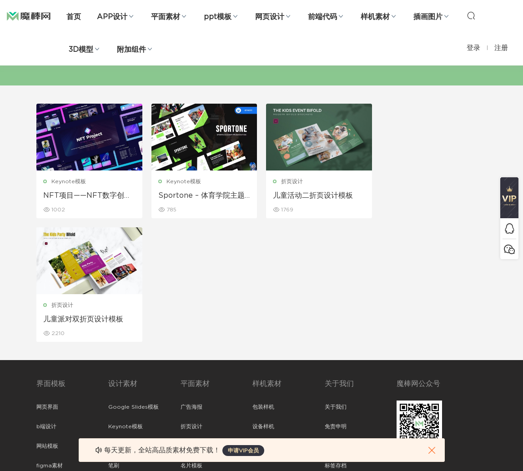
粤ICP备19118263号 (462, 448)
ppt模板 (217, 16)
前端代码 (322, 16)
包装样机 (263, 283)
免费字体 (191, 381)
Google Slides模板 (133, 283)
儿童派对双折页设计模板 (428, 195)
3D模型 (81, 49)
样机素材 (375, 16)
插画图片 (428, 16)
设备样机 (263, 303)
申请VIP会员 (243, 450)
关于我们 (336, 283)
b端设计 (46, 303)
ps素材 (45, 381)
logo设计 (120, 400)
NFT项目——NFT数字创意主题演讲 (87, 196)
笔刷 (113, 342)
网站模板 (47, 322)
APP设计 (112, 16)
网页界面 (47, 283)
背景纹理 (119, 381)
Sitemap (336, 322)
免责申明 (336, 303)
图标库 (44, 361)
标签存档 (336, 342)
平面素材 (165, 16)
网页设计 (269, 16)
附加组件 (131, 49)
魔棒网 (28, 16)
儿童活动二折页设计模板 (313, 195)
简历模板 (191, 361)
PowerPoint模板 (130, 322)
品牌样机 (263, 322)
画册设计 (191, 322)
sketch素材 (50, 400)
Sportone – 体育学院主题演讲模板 (201, 196)
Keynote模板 (68, 181)
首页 (73, 16)
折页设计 (292, 181)
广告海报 (191, 283)
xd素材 (45, 420)
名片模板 (191, 342)
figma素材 (49, 342)
